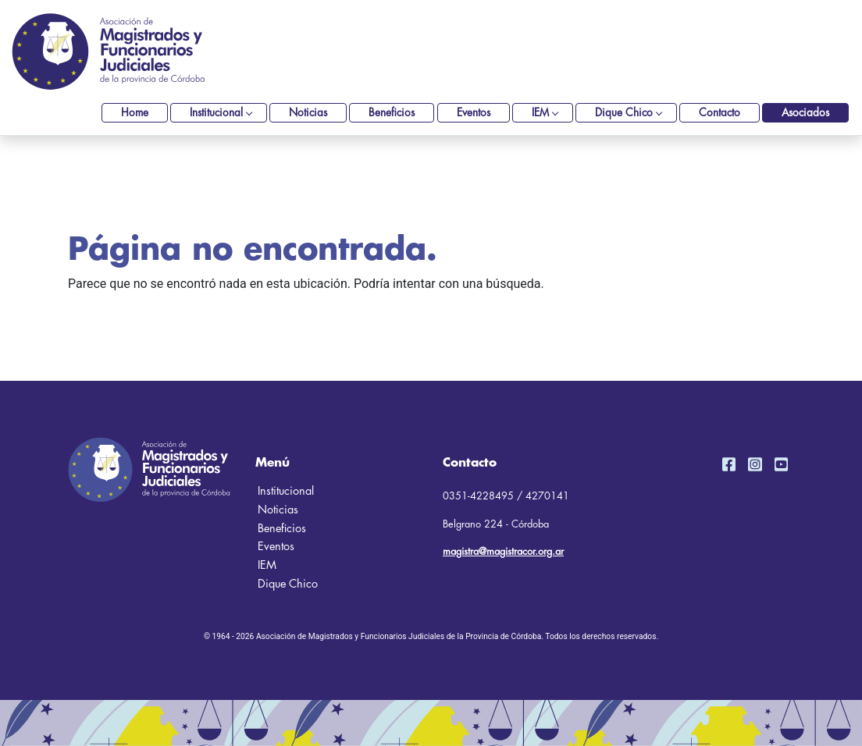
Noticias (308, 113)
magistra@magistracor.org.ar (503, 551)
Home (134, 113)
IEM (540, 113)
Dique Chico (624, 113)
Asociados (805, 113)
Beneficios (392, 113)
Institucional (216, 113)
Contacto (719, 113)
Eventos (473, 113)
